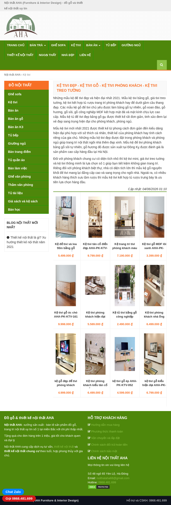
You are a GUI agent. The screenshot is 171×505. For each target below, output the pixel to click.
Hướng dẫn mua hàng (105, 424)
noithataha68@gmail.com (113, 478)
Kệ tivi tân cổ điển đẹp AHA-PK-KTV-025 (95, 248)
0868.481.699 (107, 482)
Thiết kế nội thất (20, 55)
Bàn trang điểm (19, 152)
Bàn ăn (93, 45)
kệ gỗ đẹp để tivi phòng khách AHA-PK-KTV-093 (66, 385)
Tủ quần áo (16, 160)
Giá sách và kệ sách (23, 201)
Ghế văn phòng (19, 176)
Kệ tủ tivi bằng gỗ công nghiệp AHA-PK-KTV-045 (125, 316)
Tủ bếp (111, 45)
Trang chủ (15, 45)
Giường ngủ (131, 45)
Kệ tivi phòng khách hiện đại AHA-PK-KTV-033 (95, 316)
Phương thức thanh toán (107, 431)
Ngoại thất (47, 55)
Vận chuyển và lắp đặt (105, 438)
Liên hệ (85, 55)
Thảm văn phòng (20, 185)
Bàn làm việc (17, 168)
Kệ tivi (76, 45)
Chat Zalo (13, 492)
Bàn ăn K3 (15, 127)
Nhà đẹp (68, 55)
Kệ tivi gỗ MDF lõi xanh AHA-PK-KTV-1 (154, 248)
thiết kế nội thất (64, 446)
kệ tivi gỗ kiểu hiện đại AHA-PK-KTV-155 (154, 385)
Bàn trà (38, 45)
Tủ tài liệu (15, 193)
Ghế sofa (58, 45)
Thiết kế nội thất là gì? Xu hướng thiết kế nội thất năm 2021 (26, 242)
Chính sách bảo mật (104, 451)
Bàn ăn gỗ (15, 119)
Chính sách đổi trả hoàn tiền (109, 444)
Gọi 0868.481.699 (19, 498)
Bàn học (14, 209)
